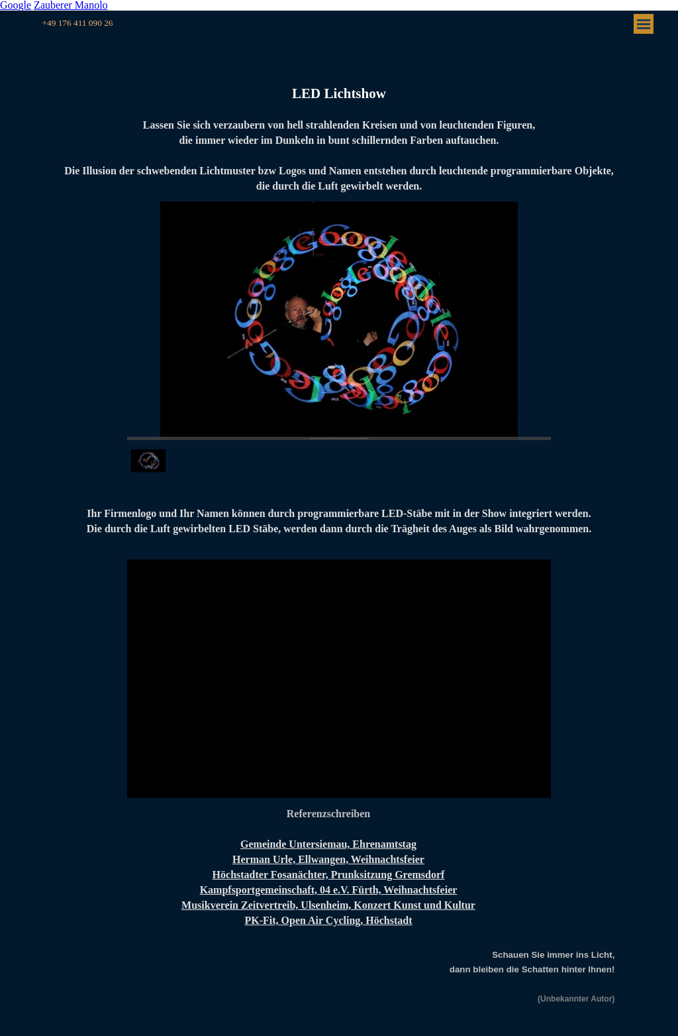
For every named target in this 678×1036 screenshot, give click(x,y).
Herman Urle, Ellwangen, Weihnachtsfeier (328, 859)
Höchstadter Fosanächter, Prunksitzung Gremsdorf (329, 874)
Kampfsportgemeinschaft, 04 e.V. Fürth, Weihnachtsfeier (329, 889)
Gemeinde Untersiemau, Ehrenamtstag (328, 844)
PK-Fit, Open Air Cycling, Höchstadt (328, 920)
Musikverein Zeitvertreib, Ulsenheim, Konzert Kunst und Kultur (328, 905)
